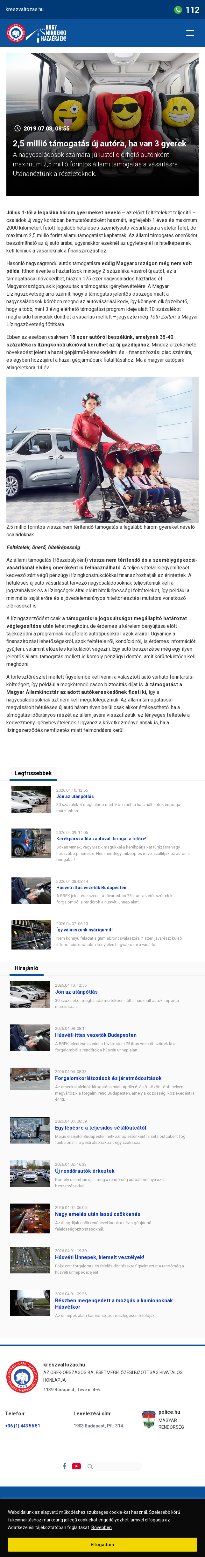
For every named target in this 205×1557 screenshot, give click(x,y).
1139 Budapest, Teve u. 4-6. (72, 1390)
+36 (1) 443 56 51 (22, 1425)
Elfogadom (102, 1544)
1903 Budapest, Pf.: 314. (99, 1425)
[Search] (113, 1466)
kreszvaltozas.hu (25, 9)
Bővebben (101, 1527)
